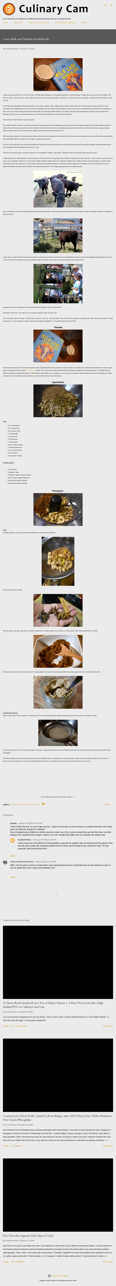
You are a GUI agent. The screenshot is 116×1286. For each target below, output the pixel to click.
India (32, 805)
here (73, 797)
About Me (18, 22)
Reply (13, 856)
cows (26, 805)
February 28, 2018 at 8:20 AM (44, 840)
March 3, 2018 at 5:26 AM (46, 862)
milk (38, 805)
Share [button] (107, 805)
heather (13, 823)
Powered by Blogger (58, 1276)
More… (84, 22)
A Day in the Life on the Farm (22, 862)
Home (5, 22)
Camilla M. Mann (24, 840)
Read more (108, 1026)
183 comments (17, 1262)
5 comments (16, 1146)
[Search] (105, 4)
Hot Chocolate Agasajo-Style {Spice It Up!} (28, 1235)
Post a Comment (19, 1026)
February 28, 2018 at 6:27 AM (30, 823)
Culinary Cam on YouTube (39, 22)
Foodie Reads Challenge (65, 22)
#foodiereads (16, 805)
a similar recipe (31, 370)
